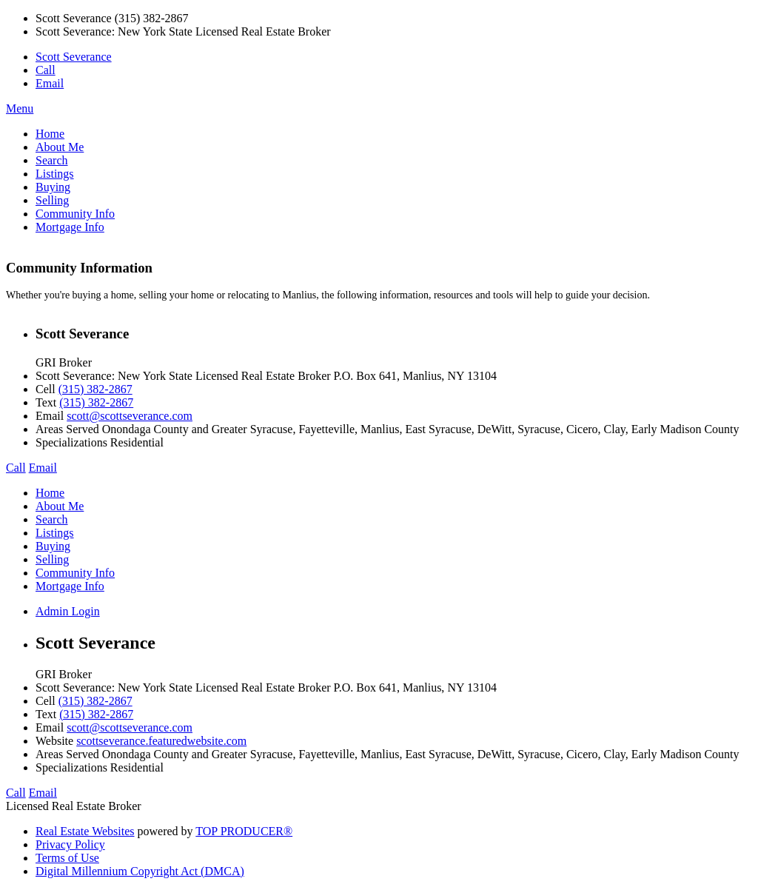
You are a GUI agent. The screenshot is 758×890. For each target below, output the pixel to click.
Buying (53, 187)
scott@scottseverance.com (129, 415)
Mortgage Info (70, 227)
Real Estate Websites (85, 831)
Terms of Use (67, 857)
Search (52, 160)
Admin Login (68, 611)
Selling (52, 200)
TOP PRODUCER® (243, 831)
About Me (60, 147)
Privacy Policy (70, 844)
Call (46, 70)
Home (50, 133)
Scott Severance (74, 56)
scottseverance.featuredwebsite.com (161, 741)
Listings (55, 173)
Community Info (75, 213)
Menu (19, 108)
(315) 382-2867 (95, 389)
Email (50, 83)
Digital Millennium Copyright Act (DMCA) (140, 871)
